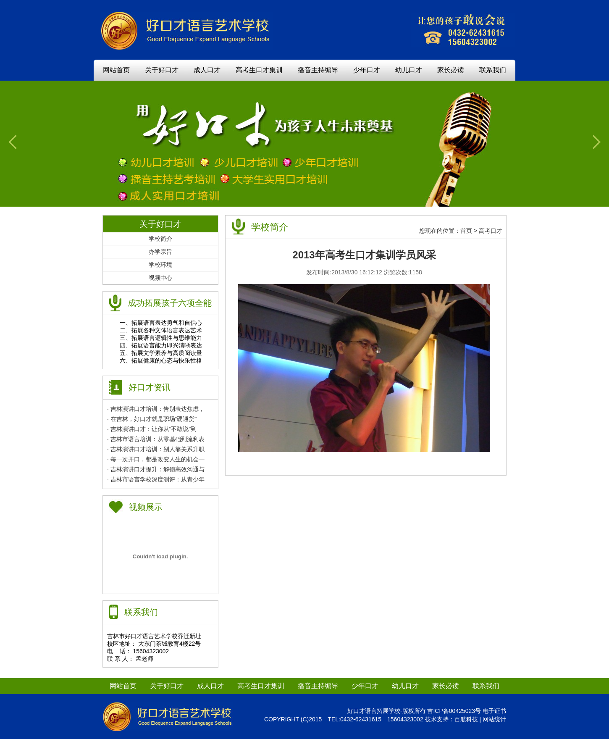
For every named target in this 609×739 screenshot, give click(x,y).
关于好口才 (161, 70)
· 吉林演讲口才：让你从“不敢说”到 (152, 429)
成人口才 (207, 70)
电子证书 (494, 710)
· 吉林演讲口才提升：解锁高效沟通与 (156, 469)
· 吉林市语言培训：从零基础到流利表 (156, 439)
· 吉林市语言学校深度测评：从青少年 (156, 479)
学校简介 (160, 238)
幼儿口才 (408, 70)
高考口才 (490, 230)
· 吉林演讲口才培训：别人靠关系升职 (156, 449)
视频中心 (160, 277)
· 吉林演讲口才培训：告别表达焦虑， (156, 408)
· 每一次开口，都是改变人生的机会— (156, 459)
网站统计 (494, 719)
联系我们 (492, 70)
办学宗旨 (160, 251)
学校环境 (160, 264)
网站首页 (116, 70)
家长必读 (450, 70)
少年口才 (366, 70)
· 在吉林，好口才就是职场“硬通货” (152, 419)
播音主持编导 (318, 70)
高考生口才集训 (259, 70)
